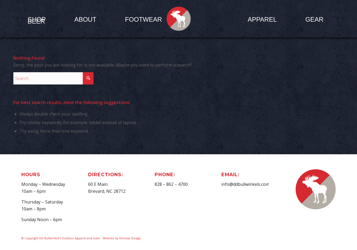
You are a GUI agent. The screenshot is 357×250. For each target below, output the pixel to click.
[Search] (53, 78)
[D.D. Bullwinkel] (179, 19)
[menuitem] (85, 19)
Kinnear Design (130, 238)
